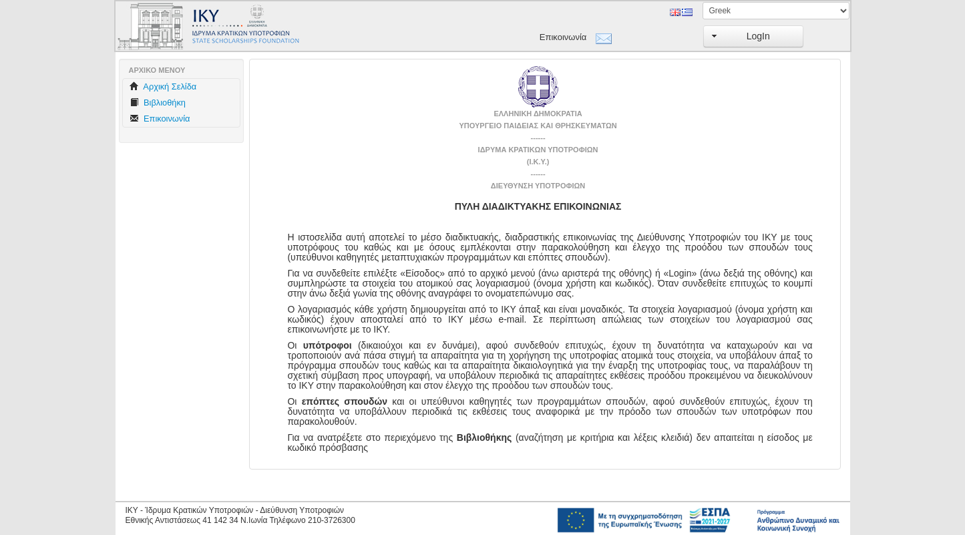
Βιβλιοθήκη (158, 103)
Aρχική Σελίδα (163, 86)
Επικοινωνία (563, 37)
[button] (753, 36)
